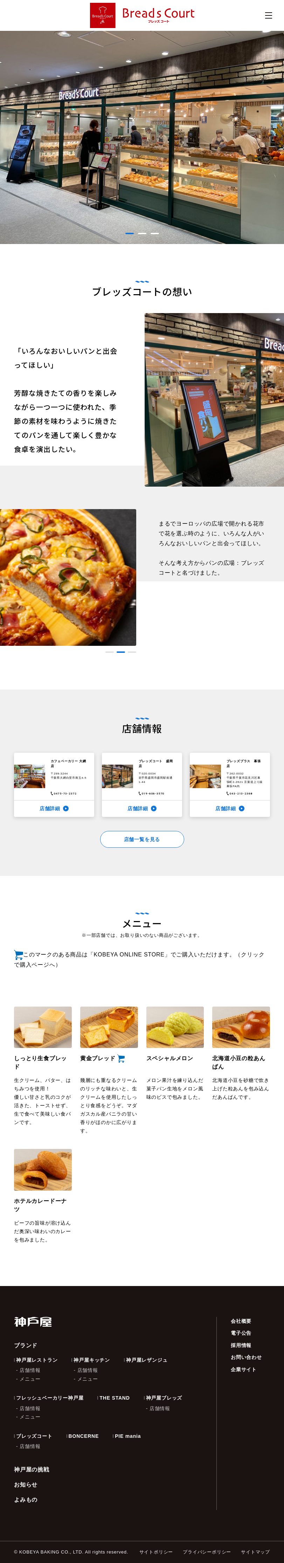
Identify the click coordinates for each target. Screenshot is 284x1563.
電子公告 (241, 1333)
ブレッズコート (34, 1436)
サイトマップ (255, 1552)
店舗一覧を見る (142, 839)
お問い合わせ (246, 1357)
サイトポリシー (156, 1552)
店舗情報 (30, 1370)
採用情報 (241, 1345)
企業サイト (244, 1369)
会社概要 (241, 1321)
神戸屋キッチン (92, 1360)
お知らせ (25, 1485)
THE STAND (114, 1398)
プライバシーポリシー (207, 1552)
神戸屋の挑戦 (31, 1470)
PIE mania (128, 1436)
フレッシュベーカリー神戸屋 (49, 1398)
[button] (129, 233)
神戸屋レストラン (36, 1360)
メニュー (30, 1379)
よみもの (25, 1500)
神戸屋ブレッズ (164, 1398)
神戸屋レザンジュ (146, 1360)
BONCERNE (84, 1436)
